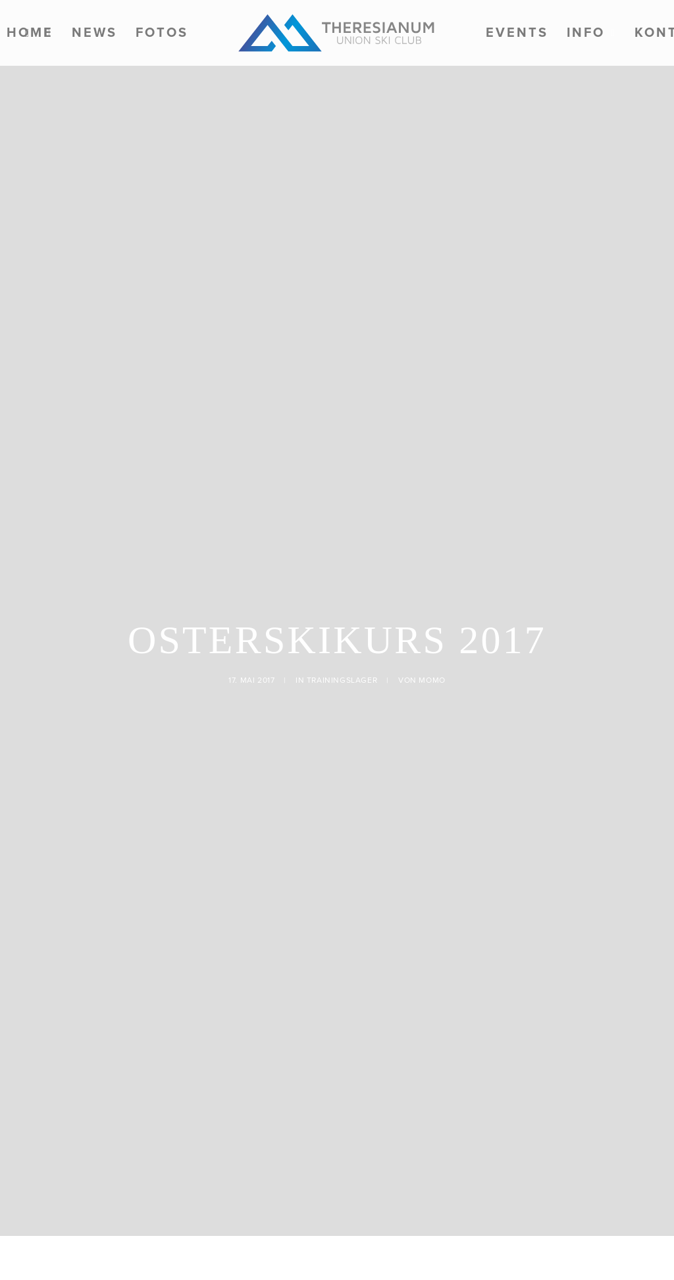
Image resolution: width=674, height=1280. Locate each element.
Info (591, 33)
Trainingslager (342, 573)
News (94, 33)
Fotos (162, 33)
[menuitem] (94, 33)
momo (432, 573)
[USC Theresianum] (337, 33)
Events (517, 33)
